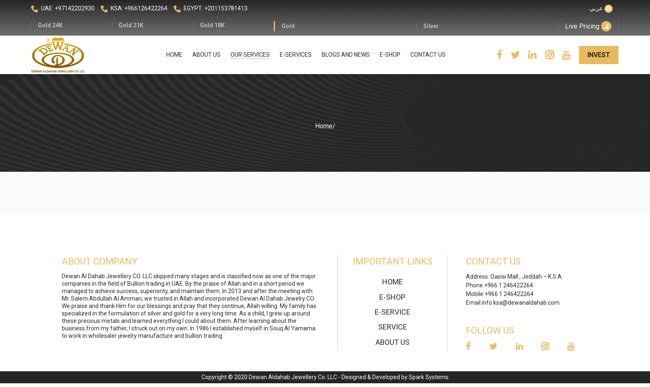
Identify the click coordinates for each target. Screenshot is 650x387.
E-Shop (390, 54)
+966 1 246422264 (508, 288)
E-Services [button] (296, 54)
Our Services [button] (250, 54)
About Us (393, 345)
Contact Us (428, 54)
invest (598, 55)
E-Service (392, 315)
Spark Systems (429, 377)
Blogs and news (346, 54)
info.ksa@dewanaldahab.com (521, 306)
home (392, 285)
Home (174, 54)
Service (392, 330)
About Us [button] (206, 54)
